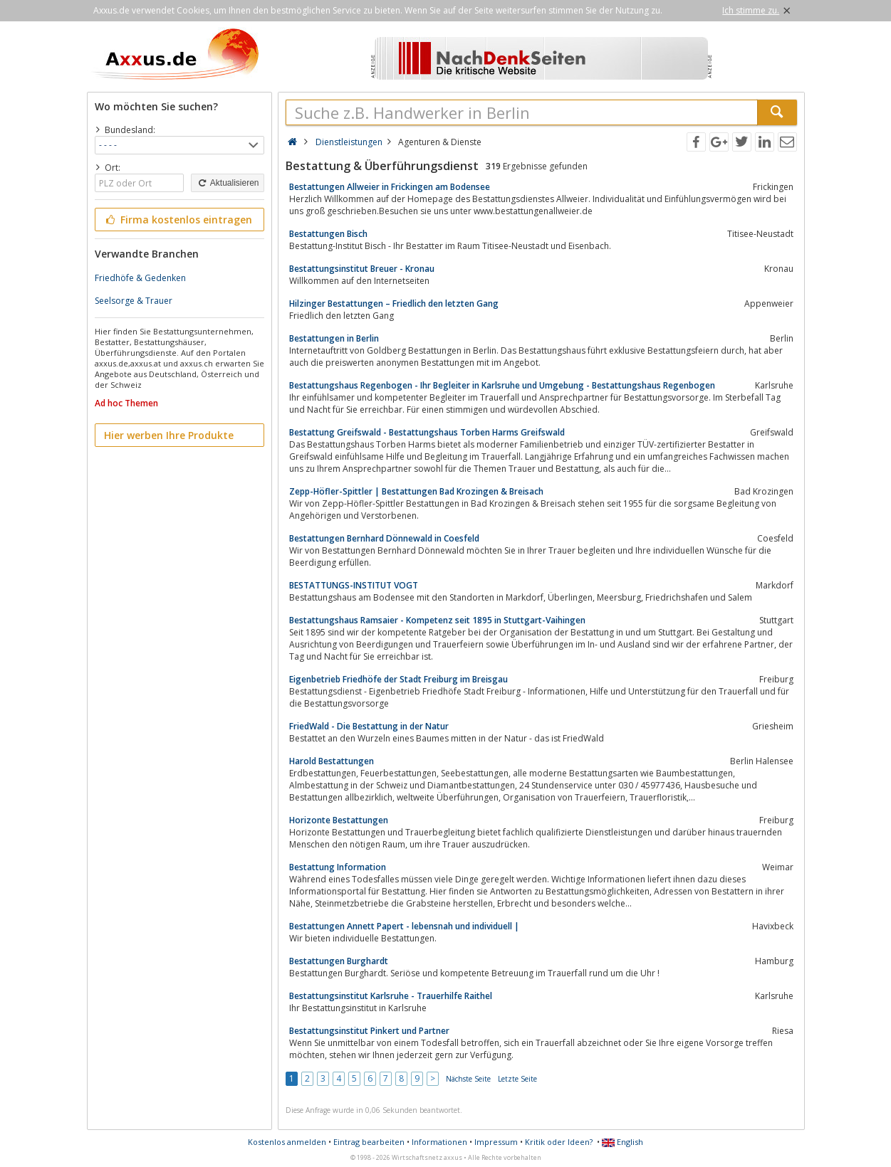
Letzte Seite (517, 1079)
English (622, 1141)
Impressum (496, 1141)
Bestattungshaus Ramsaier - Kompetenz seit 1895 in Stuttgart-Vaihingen (437, 620)
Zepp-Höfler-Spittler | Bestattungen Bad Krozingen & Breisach (416, 491)
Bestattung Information (337, 867)
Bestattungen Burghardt (338, 961)
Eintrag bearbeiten (369, 1141)
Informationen (439, 1141)
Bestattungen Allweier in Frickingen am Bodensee (389, 187)
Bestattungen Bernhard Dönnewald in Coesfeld (384, 538)
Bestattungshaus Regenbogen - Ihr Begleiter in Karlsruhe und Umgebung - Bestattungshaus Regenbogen (502, 385)
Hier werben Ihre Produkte (169, 435)
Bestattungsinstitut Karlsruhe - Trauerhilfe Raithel (390, 996)
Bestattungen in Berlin (334, 338)
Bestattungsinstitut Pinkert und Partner (369, 1031)
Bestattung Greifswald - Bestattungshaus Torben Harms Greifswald (427, 432)
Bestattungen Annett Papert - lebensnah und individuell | (404, 926)
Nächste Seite (468, 1079)
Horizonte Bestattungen (338, 820)
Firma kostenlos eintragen (178, 219)
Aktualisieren (227, 183)
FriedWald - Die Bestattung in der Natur (369, 726)
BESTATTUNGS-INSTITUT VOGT (353, 585)
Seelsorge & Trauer (133, 301)
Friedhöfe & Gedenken (140, 278)
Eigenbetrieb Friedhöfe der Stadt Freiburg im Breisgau (398, 679)
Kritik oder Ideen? (559, 1141)
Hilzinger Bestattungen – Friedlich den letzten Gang (394, 303)
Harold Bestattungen (331, 761)
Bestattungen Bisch (328, 234)
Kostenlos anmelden (287, 1141)
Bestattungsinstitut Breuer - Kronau (361, 269)
